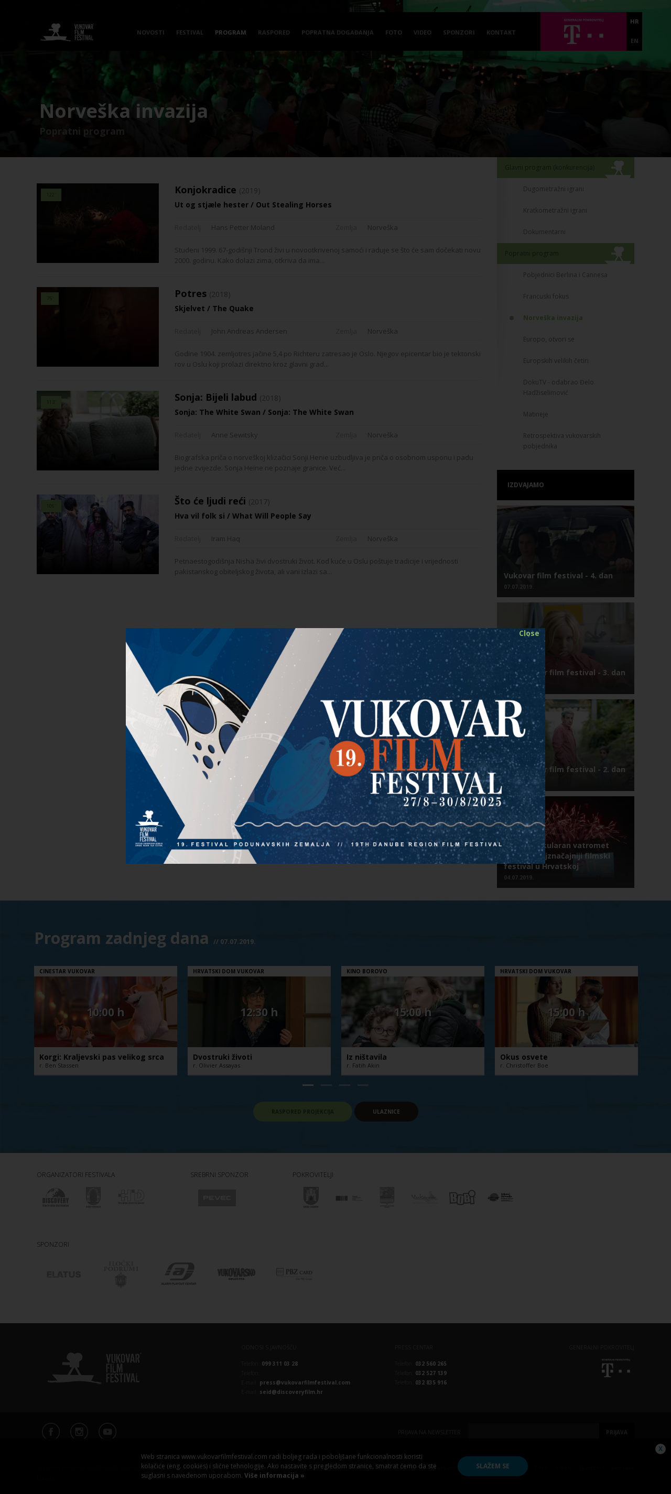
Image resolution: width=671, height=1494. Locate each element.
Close (529, 633)
